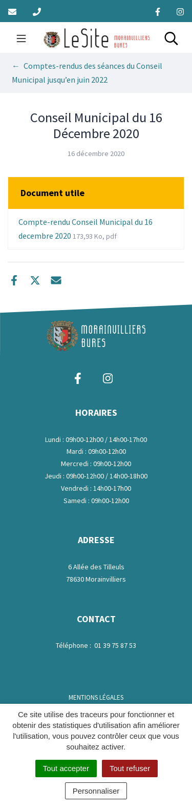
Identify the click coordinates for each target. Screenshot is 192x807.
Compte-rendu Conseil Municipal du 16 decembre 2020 (85, 229)
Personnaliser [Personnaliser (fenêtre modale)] (96, 790)
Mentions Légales (96, 697)
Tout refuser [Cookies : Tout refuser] (130, 768)
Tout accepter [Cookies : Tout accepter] (66, 768)
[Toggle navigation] (21, 37)
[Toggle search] (171, 37)
